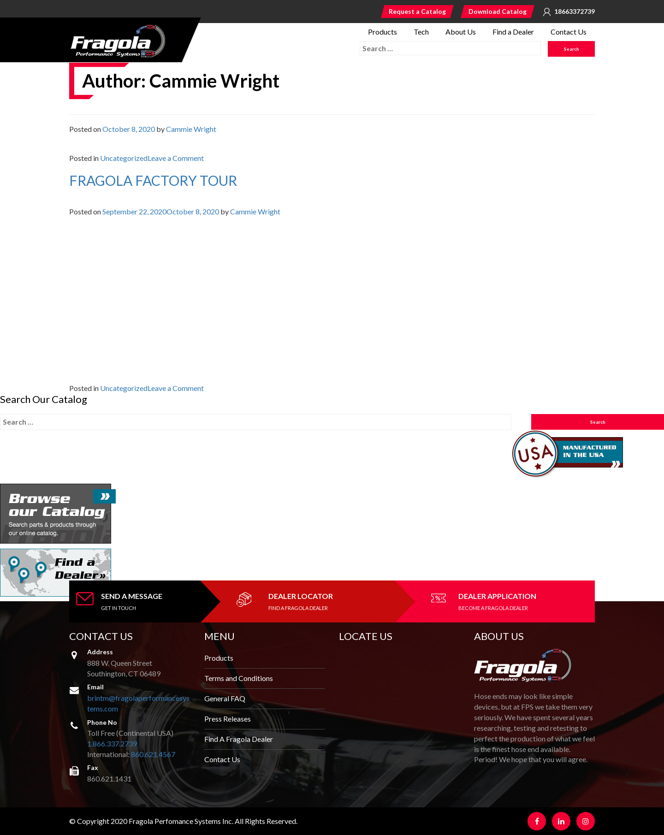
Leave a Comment (176, 158)
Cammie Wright (191, 128)
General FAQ (224, 698)
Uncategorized (124, 158)
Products (382, 31)
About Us (460, 31)
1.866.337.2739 (112, 743)
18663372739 (574, 11)
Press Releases (227, 718)
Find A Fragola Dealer (238, 738)
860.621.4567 (153, 754)
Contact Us (569, 31)
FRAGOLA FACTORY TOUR (153, 180)
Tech (421, 31)
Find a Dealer (513, 31)
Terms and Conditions (238, 678)
